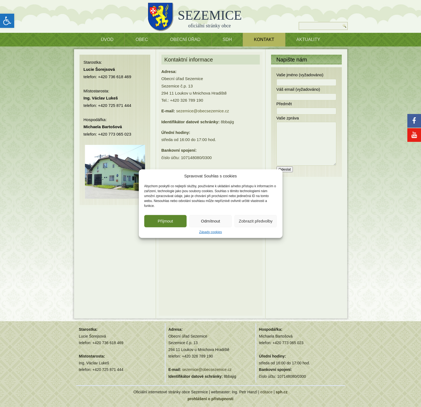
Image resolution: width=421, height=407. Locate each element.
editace (266, 392)
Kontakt (264, 39)
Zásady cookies (210, 232)
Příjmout (165, 221)
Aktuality (308, 39)
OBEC (142, 39)
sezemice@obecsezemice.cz (202, 111)
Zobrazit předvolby (255, 221)
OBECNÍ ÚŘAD (185, 39)
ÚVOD (107, 39)
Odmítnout (210, 221)
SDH (227, 39)
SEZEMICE (210, 15)
